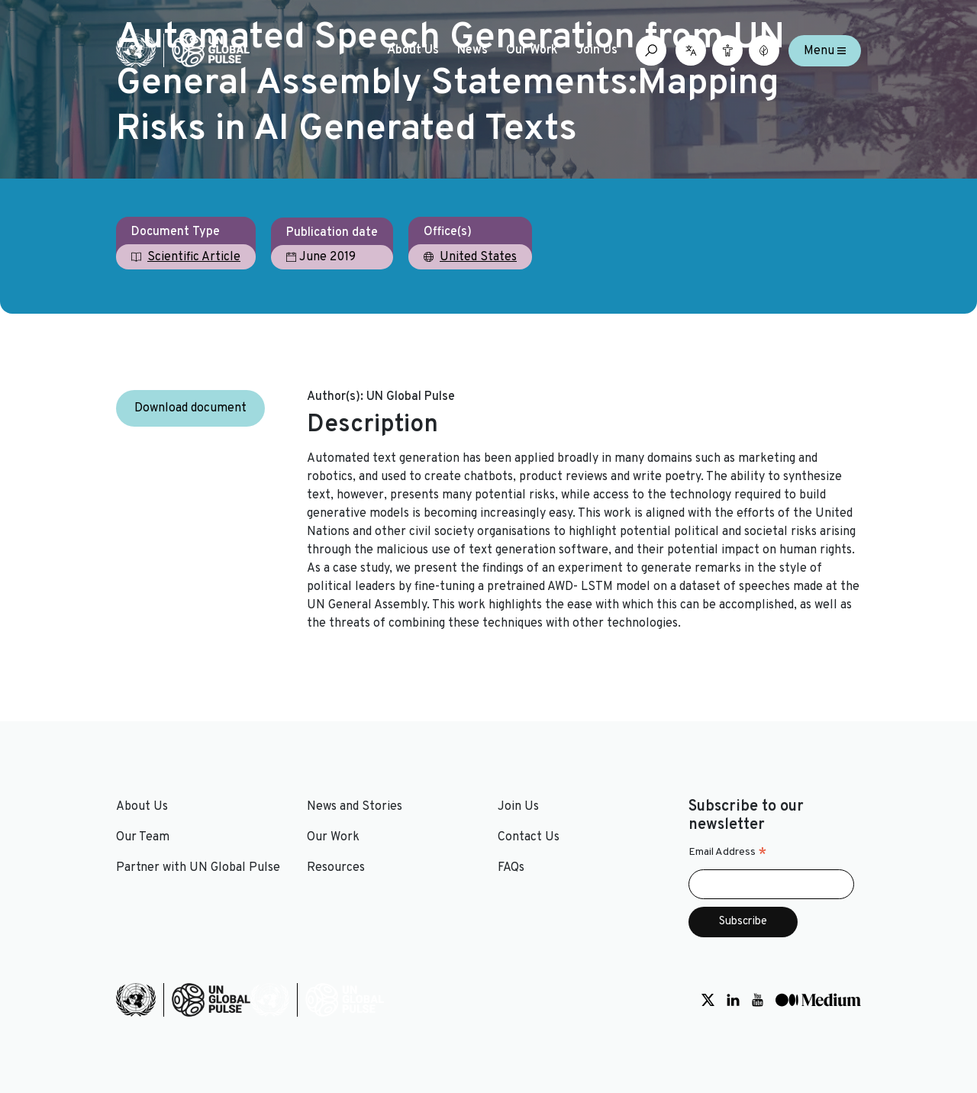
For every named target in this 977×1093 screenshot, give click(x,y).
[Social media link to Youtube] (757, 1000)
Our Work (532, 50)
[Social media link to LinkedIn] (733, 1000)
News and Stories (354, 806)
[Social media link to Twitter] (707, 1000)
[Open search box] (651, 50)
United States (478, 257)
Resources (336, 867)
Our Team (142, 837)
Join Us (596, 50)
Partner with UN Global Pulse (198, 867)
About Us (413, 50)
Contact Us (528, 837)
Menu (825, 50)
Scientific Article (193, 257)
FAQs (511, 867)
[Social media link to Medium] (818, 1000)
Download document (190, 408)
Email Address (727, 852)
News (472, 50)
